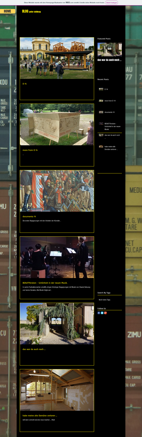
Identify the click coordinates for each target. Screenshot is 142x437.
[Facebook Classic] (99, 313)
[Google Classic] (105, 313)
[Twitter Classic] (102, 313)
